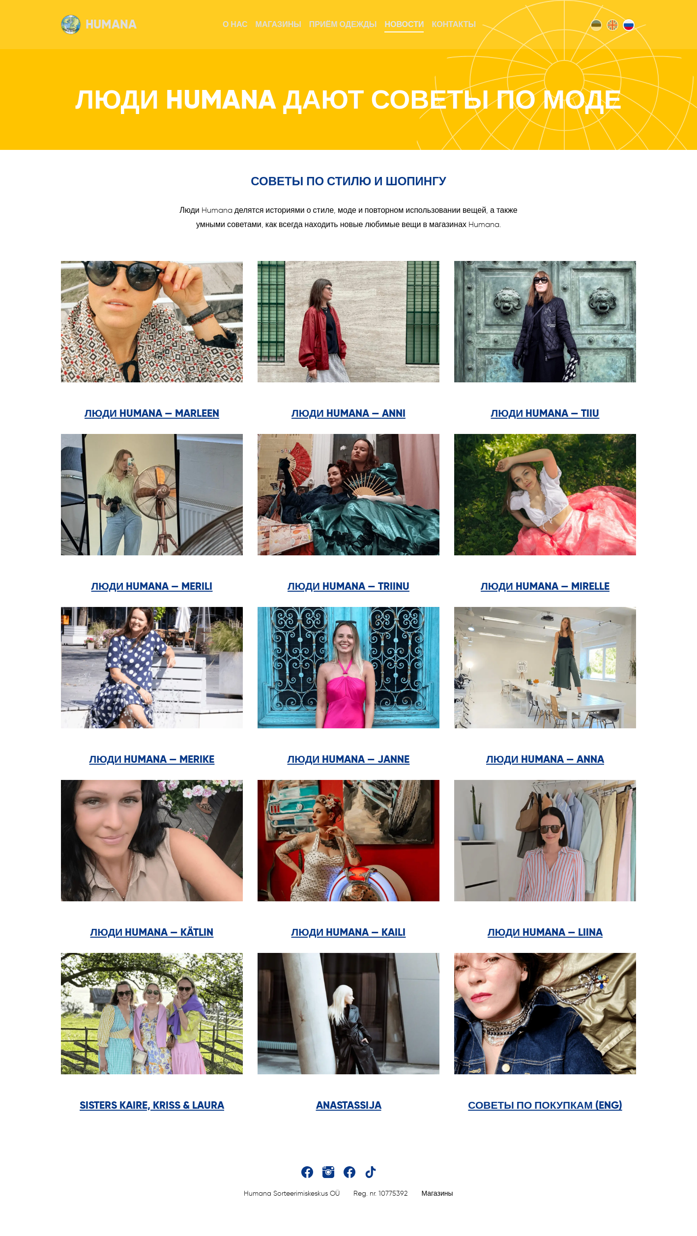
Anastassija (348, 1105)
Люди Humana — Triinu (348, 586)
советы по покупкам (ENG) (545, 1105)
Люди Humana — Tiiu (545, 413)
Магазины (278, 24)
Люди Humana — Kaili (348, 932)
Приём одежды (343, 24)
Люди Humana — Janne (349, 759)
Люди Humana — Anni (348, 413)
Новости (404, 24)
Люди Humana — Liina (545, 932)
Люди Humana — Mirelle (545, 586)
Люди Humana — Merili (152, 586)
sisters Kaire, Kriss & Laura (152, 1105)
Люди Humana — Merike (152, 759)
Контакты (454, 24)
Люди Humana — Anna (545, 759)
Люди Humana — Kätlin (152, 932)
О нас (235, 24)
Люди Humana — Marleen (152, 413)
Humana (99, 24)
